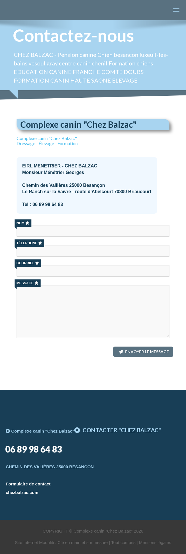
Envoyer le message (144, 351)
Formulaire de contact (28, 483)
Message (28, 283)
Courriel (28, 263)
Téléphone (29, 243)
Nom (23, 223)
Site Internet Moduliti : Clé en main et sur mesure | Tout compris (75, 542)
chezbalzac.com (22, 492)
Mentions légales (155, 542)
